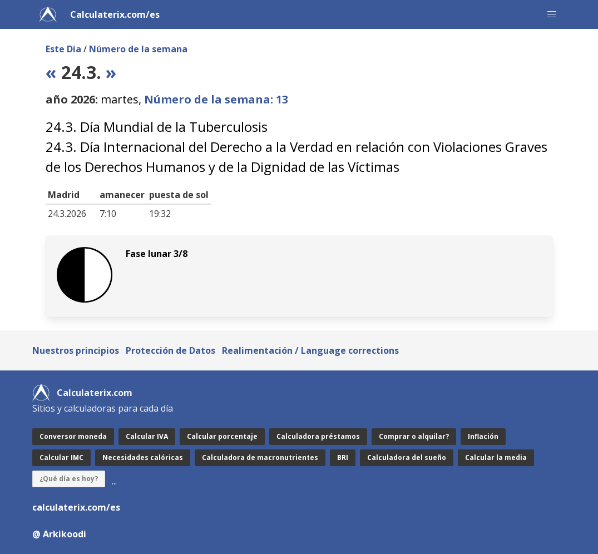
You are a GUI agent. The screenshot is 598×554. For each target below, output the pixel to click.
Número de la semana (138, 49)
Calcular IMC (61, 457)
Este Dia (63, 49)
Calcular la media (496, 457)
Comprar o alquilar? (414, 436)
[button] (551, 14)
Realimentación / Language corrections (310, 350)
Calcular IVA (147, 436)
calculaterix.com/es (76, 507)
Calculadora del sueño (406, 457)
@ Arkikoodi (59, 534)
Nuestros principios (75, 350)
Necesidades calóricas (142, 457)
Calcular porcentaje (222, 436)
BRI (342, 457)
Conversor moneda (73, 436)
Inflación (483, 436)
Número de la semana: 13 (216, 99)
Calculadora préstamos (318, 436)
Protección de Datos (170, 350)
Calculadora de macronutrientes (260, 457)
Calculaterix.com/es (115, 14)
